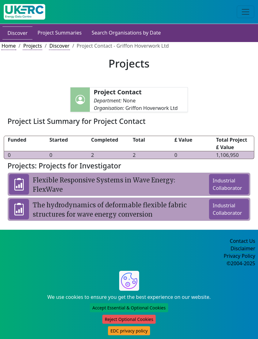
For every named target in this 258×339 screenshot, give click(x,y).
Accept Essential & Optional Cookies (129, 308)
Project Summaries (59, 32)
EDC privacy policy (129, 331)
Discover (17, 33)
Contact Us (242, 241)
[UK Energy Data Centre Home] (24, 11)
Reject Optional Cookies (129, 319)
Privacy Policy (239, 255)
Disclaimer (243, 248)
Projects (32, 45)
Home (9, 45)
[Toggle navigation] (245, 12)
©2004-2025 (240, 263)
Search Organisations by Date (126, 32)
